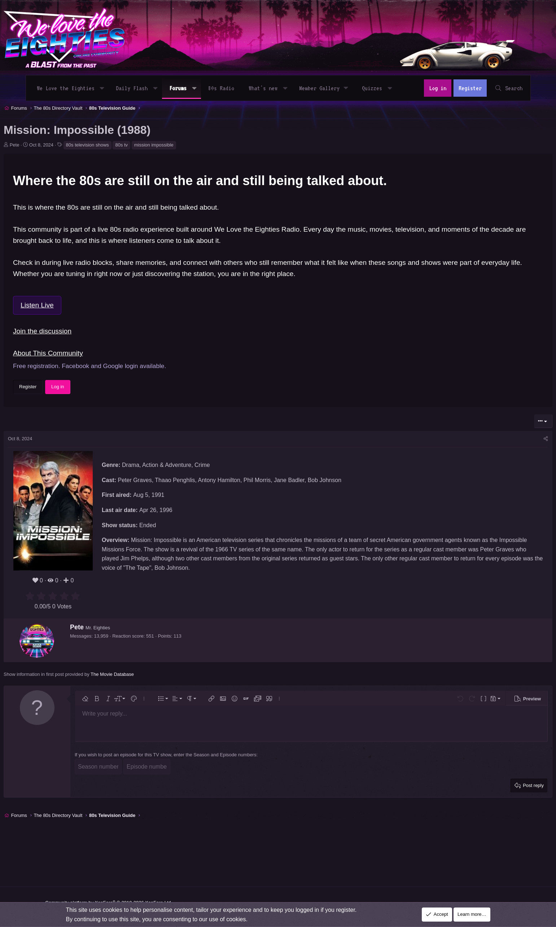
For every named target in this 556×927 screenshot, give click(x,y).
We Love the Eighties (69, 88)
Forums (181, 88)
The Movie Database (137, 709)
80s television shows (112, 180)
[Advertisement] (160, 133)
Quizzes (375, 88)
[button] (105, 88)
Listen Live (62, 340)
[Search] (505, 88)
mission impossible (179, 180)
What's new (266, 88)
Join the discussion (68, 366)
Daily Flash (135, 88)
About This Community (74, 388)
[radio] (55, 631)
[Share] (520, 474)
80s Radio (225, 88)
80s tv (147, 180)
